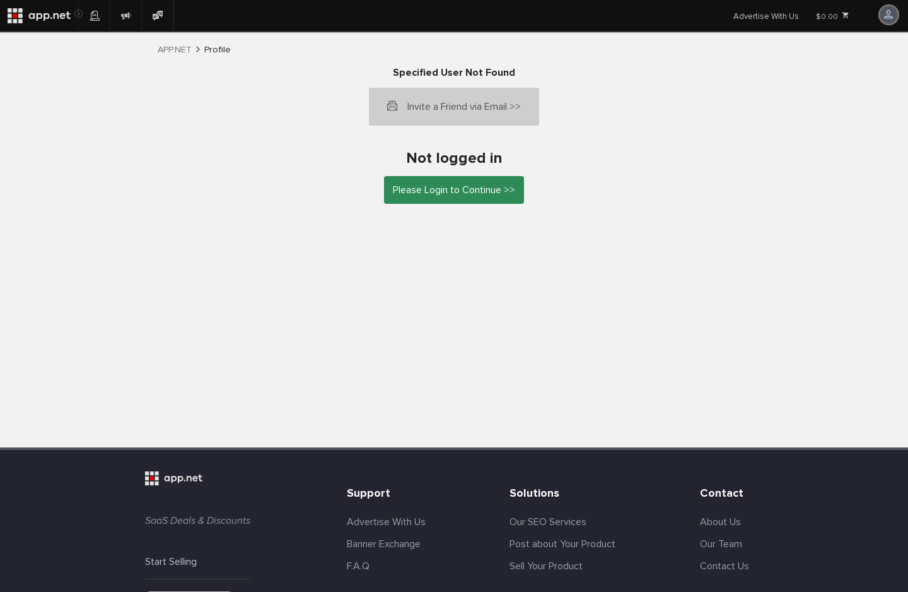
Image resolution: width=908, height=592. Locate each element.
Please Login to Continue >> (454, 190)
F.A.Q (358, 566)
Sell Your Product (546, 566)
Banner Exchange (384, 544)
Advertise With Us (766, 16)
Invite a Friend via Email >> (464, 106)
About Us (720, 522)
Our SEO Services (547, 522)
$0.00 (833, 16)
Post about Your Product (562, 544)
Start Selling (171, 562)
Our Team (721, 544)
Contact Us (724, 566)
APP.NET (175, 49)
